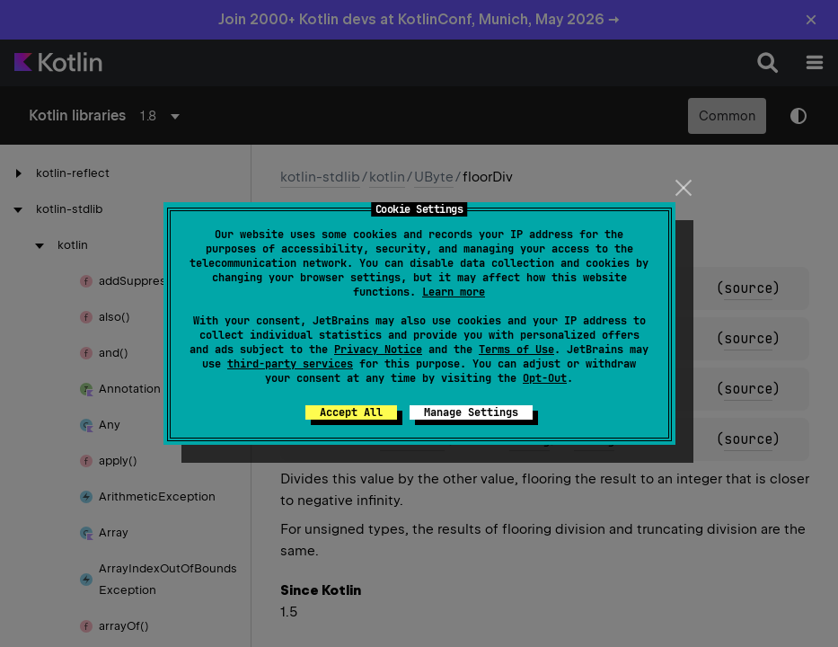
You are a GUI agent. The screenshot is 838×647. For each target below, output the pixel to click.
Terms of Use (516, 349)
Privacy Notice (378, 349)
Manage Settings (471, 412)
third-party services (290, 364)
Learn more (453, 292)
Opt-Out (545, 378)
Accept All (351, 412)
